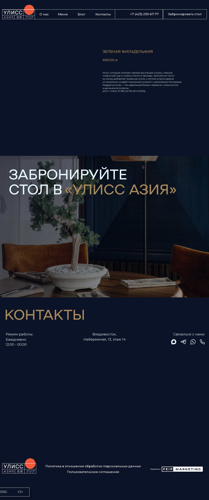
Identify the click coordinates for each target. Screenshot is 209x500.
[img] (173, 342)
